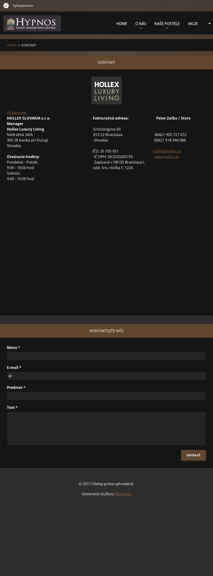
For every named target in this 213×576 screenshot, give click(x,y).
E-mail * (14, 367)
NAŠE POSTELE (142, 25)
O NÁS (116, 25)
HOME (96, 23)
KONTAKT (189, 23)
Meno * (13, 347)
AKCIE (168, 23)
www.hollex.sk (167, 156)
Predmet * (16, 387)
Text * (12, 407)
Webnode (123, 493)
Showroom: (17, 112)
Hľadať (6, 5)
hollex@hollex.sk (167, 151)
